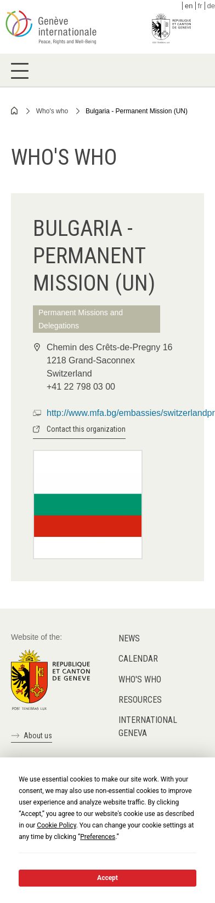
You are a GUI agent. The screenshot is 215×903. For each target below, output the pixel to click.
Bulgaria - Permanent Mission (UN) (137, 111)
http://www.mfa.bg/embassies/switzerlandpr (131, 413)
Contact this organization (86, 429)
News (129, 638)
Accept (107, 878)
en (189, 6)
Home (15, 110)
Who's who (52, 111)
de (211, 6)
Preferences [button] (97, 837)
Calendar (138, 658)
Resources (140, 699)
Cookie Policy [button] (56, 825)
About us (38, 735)
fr (200, 6)
